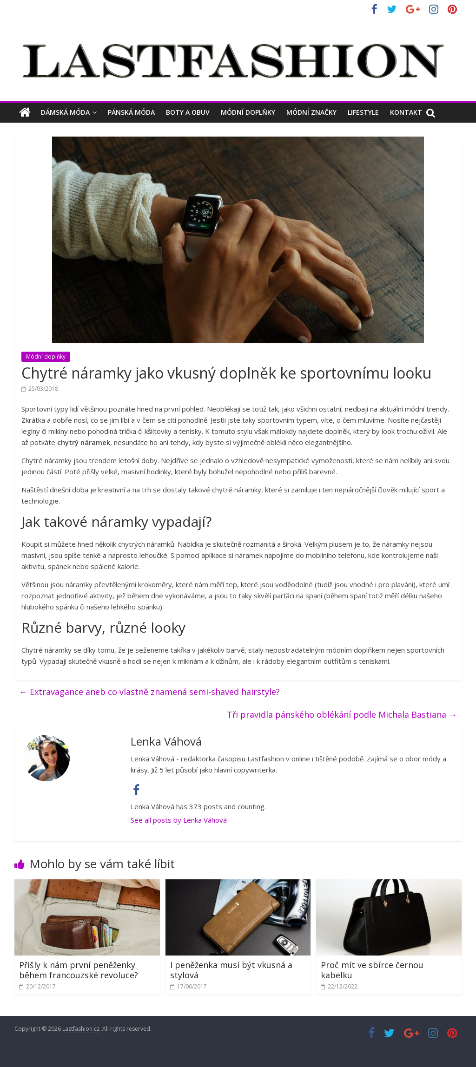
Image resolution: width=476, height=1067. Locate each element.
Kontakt (406, 112)
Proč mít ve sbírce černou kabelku (372, 970)
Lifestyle (363, 112)
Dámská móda (65, 112)
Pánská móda (131, 112)
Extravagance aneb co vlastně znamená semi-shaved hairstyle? (149, 691)
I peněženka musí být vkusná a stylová (231, 970)
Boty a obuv (188, 112)
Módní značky (311, 112)
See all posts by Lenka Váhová (179, 820)
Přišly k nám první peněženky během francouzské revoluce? (78, 970)
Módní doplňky (248, 112)
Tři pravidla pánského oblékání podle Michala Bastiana (342, 714)
